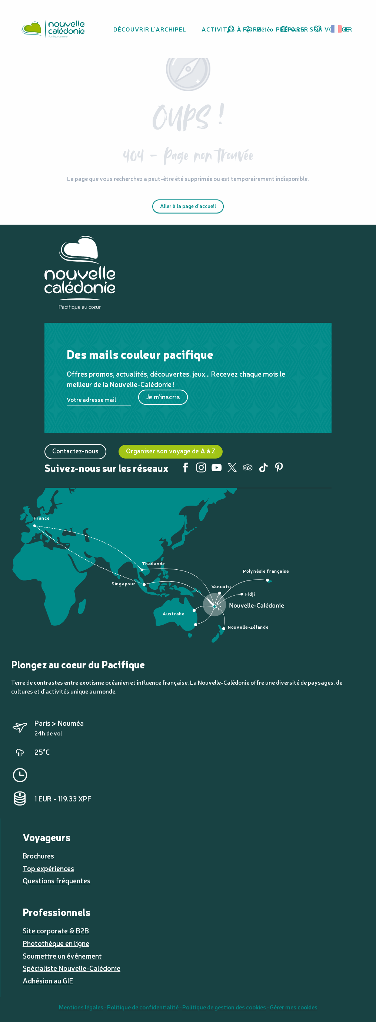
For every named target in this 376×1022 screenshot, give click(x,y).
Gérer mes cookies (293, 1007)
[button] (230, 29)
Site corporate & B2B (56, 930)
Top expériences (48, 868)
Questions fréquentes (56, 880)
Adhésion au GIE (48, 980)
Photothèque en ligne (56, 943)
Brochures (38, 855)
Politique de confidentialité (143, 1007)
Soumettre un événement (62, 955)
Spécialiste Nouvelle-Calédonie (71, 968)
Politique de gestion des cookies (224, 1007)
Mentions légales (81, 1007)
